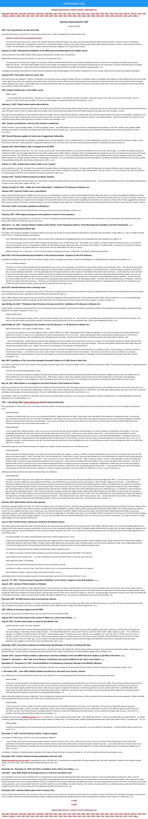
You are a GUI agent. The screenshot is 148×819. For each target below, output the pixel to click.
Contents (73, 9)
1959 (65, 16)
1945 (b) (134, 13)
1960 (70, 16)
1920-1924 (31, 13)
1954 (41, 16)
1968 (107, 16)
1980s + (136, 16)
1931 (59, 13)
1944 (120, 13)
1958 (60, 16)
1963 (84, 16)
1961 (74, 16)
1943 (116, 13)
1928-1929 (48, 13)
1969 (112, 16)
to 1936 (74, 804)
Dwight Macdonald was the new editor (15, 760)
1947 (144, 13)
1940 (102, 13)
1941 (106, 13)
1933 (69, 13)
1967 (102, 16)
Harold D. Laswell (12, 38)
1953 (37, 16)
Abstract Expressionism (60, 9)
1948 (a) (5, 16)
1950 (23, 16)
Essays (81, 9)
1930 (55, 13)
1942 (111, 13)
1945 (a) (127, 13)
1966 (98, 16)
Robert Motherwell (31, 402)
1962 (79, 16)
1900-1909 (14, 13)
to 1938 (74, 800)
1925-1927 (40, 13)
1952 (32, 16)
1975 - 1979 (128, 16)
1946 (139, 13)
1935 (78, 13)
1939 (97, 13)
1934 (74, 13)
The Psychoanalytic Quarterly (30, 38)
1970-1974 (118, 16)
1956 (51, 16)
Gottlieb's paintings (29, 717)
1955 (46, 16)
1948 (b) (12, 16)
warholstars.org (73, 3)
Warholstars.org (91, 9)
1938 (92, 13)
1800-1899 (5, 13)
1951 (27, 16)
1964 (88, 16)
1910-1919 (22, 13)
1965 (93, 16)
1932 (64, 13)
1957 (55, 16)
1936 (83, 13)
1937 (88, 13)
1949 (18, 16)
